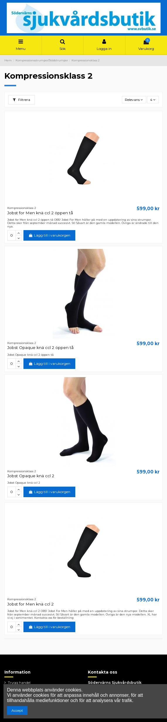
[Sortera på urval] (134, 99)
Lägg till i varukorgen (49, 235)
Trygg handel (19, 682)
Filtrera (21, 99)
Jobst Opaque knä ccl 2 (30, 475)
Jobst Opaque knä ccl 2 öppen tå (40, 347)
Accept (17, 710)
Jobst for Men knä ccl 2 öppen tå (40, 212)
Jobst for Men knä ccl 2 (30, 604)
